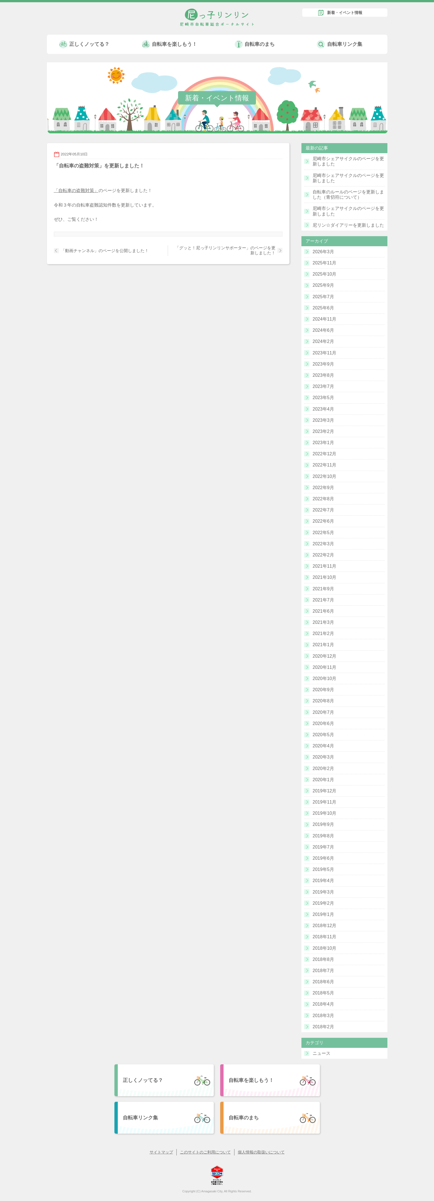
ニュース (321, 1053)
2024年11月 (324, 319)
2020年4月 (323, 745)
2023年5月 (323, 397)
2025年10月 (324, 274)
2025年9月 (323, 285)
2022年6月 (323, 521)
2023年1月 (323, 442)
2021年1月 (323, 644)
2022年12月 (324, 453)
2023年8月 (323, 375)
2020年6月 (323, 723)
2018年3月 (323, 1015)
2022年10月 (324, 476)
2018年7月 (323, 970)
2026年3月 (323, 251)
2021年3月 (323, 622)
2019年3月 (323, 892)
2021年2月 (323, 633)
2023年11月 (324, 352)
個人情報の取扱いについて (261, 1152)
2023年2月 (323, 431)
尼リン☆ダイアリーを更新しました (348, 225)
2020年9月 (323, 689)
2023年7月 (323, 386)
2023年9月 (323, 364)
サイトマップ (161, 1152)
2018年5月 (323, 993)
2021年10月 (324, 577)
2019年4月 (323, 880)
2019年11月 (324, 802)
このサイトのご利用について (205, 1152)
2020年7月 (323, 712)
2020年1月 (323, 779)
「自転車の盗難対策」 (76, 190)
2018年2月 (323, 1026)
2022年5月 (323, 532)
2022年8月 (323, 498)
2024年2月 (323, 341)
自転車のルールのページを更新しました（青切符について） (348, 194)
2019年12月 (324, 790)
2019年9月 (323, 824)
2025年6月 (323, 307)
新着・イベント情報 (344, 12)
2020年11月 (324, 667)
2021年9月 (323, 588)
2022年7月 (323, 510)
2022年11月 (324, 465)
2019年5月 (323, 869)
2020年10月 (324, 678)
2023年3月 (323, 420)
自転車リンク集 (344, 44)
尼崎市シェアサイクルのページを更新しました (348, 161)
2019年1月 (323, 914)
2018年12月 (324, 925)
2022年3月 (323, 543)
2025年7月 (323, 296)
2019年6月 (323, 858)
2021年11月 (324, 566)
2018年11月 (324, 936)
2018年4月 (323, 1004)
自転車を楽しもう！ (174, 44)
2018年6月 (323, 981)
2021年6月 (323, 611)
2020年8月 (323, 700)
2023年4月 (323, 409)
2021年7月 (323, 600)
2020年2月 (323, 768)
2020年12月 (324, 656)
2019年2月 (323, 903)
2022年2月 (323, 555)
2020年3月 (323, 757)
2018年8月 (323, 959)
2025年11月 (324, 262)
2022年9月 (323, 487)
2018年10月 (324, 948)
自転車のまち (259, 44)
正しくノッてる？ (89, 44)
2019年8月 (323, 835)
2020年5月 (323, 734)
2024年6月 (323, 330)
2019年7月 (323, 847)
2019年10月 (324, 813)
